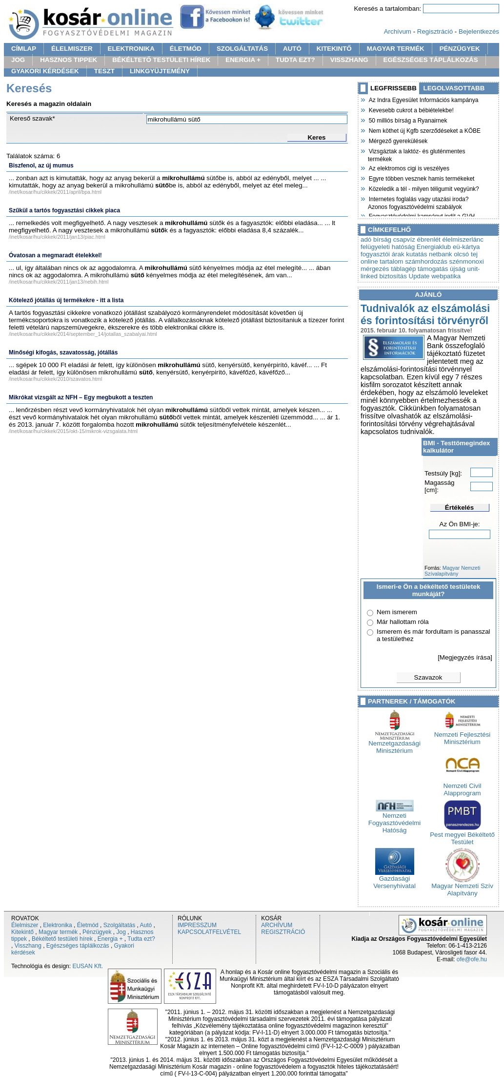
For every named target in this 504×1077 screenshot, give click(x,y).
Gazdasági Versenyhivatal (394, 879)
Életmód (88, 925)
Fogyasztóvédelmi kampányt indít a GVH (421, 215)
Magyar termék (58, 932)
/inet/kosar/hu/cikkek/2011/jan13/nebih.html (58, 282)
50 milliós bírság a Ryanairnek (407, 119)
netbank (440, 254)
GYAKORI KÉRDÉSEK (45, 71)
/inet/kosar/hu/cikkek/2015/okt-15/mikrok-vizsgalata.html (73, 431)
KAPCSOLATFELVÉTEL (209, 932)
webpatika (446, 276)
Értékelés (459, 507)
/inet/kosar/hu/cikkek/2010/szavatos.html (55, 379)
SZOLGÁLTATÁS (242, 48)
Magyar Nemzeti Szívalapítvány (452, 571)
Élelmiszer (24, 925)
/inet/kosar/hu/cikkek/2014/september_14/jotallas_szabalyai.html (83, 334)
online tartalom (382, 261)
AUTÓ (292, 48)
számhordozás (426, 261)
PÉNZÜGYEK (460, 48)
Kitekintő (22, 932)
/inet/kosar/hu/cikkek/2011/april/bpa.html (55, 192)
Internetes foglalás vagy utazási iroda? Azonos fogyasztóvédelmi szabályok (418, 201)
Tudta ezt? (141, 938)
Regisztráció (435, 31)
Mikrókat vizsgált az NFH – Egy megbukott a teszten (81, 397)
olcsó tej (466, 254)
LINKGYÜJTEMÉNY (160, 71)
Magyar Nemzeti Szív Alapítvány (462, 886)
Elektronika (57, 925)
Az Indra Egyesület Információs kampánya (423, 99)
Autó (146, 925)
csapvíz (404, 239)
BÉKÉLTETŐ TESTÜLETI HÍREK (161, 59)
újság (457, 268)
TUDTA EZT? (295, 59)
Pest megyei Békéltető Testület (462, 835)
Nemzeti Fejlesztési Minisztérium (462, 735)
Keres (316, 137)
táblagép (403, 268)
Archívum (397, 31)
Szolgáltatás (119, 925)
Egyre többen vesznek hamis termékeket (421, 178)
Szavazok (428, 677)
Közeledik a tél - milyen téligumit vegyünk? (423, 188)
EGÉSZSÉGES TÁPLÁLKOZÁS (430, 59)
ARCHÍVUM (276, 925)
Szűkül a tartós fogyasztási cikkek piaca (64, 210)
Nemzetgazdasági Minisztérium (394, 744)
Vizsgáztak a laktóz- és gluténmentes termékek (416, 154)
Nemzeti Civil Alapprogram (463, 786)
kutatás (416, 254)
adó (366, 239)
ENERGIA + (243, 59)
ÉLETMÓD (186, 48)
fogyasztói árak (382, 254)
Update (419, 276)
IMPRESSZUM (197, 925)
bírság (382, 239)
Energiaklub (434, 246)
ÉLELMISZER (71, 48)
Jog (120, 932)
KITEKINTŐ (334, 48)
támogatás (433, 268)
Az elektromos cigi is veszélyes (408, 167)
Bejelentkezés (479, 31)
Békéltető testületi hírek (62, 938)
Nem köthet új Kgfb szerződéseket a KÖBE (424, 130)
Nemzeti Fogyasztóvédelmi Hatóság (394, 820)
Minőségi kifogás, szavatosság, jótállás (63, 352)
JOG (18, 59)
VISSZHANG (349, 59)
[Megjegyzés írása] (465, 657)
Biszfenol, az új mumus (41, 165)
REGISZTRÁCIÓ (283, 932)
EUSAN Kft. (87, 966)
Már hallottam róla (403, 621)
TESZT (104, 71)
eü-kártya (466, 246)
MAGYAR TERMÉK (395, 48)
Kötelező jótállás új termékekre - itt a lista (66, 300)
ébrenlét (429, 239)
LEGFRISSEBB (393, 88)
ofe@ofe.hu (472, 959)
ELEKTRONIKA (131, 48)
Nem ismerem (397, 612)
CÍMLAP (23, 48)
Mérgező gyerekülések (397, 140)
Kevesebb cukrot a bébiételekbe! (411, 109)
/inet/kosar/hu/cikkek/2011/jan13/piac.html (57, 237)
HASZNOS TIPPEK (68, 59)
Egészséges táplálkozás (77, 945)
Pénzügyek (96, 932)
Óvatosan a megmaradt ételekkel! (55, 255)
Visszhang (28, 945)
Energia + (110, 938)
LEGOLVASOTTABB (454, 88)
